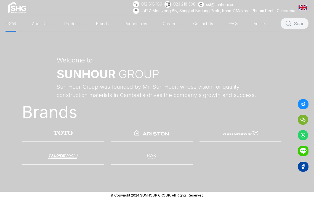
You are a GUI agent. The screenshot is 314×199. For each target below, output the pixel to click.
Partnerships (135, 23)
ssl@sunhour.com (222, 4)
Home (11, 23)
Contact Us (203, 23)
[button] (304, 7)
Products (72, 23)
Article (259, 23)
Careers (170, 23)
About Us (40, 23)
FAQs (233, 23)
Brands (102, 23)
